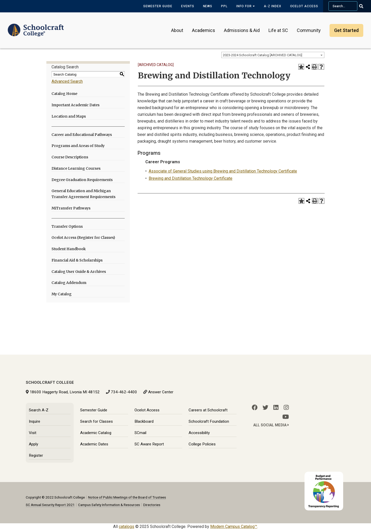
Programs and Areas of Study (78, 145)
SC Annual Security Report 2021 (50, 505)
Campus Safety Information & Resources (109, 505)
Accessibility (199, 432)
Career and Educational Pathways (82, 134)
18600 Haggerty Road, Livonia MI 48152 (65, 392)
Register (36, 455)
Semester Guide (157, 6)
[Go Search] (364, 6)
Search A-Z (38, 410)
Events (187, 6)
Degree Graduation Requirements (82, 179)
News (208, 6)
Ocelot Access (304, 6)
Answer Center (160, 392)
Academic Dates (94, 444)
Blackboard (144, 421)
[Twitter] (265, 407)
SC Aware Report (149, 444)
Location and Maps (69, 116)
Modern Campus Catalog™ (233, 526)
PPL (224, 6)
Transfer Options (67, 226)
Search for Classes (96, 421)
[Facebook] (254, 407)
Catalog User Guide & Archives (79, 271)
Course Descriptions (70, 157)
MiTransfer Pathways (71, 208)
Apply (33, 444)
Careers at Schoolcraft (208, 410)
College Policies (202, 444)
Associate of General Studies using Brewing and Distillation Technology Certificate (223, 171)
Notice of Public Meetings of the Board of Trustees (127, 497)
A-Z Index (272, 6)
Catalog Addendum (69, 282)
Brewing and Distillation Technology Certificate (190, 178)
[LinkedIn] (276, 407)
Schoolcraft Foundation (209, 421)
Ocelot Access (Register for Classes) (83, 237)
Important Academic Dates (75, 105)
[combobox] (272, 55)
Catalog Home (64, 93)
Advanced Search (67, 81)
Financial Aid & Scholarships (77, 260)
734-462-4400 (124, 392)
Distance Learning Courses (76, 168)
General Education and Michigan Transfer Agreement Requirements (83, 194)
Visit (32, 432)
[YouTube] (285, 416)
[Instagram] (286, 407)
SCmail (140, 432)
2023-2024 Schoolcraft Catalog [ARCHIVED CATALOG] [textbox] (262, 55)
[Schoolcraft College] (36, 26)
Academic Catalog (95, 432)
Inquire (34, 421)
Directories (151, 505)
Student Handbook (69, 249)
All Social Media (271, 425)
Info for (245, 6)
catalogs (126, 526)
